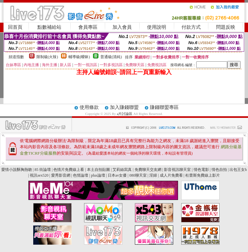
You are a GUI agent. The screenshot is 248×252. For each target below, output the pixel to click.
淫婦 (153, 175)
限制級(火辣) (47, 57)
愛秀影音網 (60, 175)
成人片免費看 (171, 175)
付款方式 (191, 27)
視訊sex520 (39, 175)
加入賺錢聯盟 (124, 107)
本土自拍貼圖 (98, 169)
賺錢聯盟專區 (164, 107)
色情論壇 (80, 175)
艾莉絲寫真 (122, 169)
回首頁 (15, 27)
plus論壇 (98, 175)
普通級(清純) (111, 57)
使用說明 (156, 27)
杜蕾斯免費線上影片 (202, 175)
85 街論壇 (43, 169)
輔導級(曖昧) (79, 57)
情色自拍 (219, 169)
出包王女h (238, 169)
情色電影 (201, 169)
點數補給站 (49, 27)
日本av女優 (117, 175)
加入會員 (122, 27)
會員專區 (87, 27)
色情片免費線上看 (68, 169)
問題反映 (225, 27)
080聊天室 (138, 175)
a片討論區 (125, 114)
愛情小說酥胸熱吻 (16, 169)
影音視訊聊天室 (177, 169)
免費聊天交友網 (148, 169)
